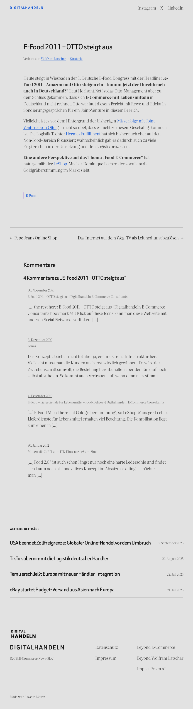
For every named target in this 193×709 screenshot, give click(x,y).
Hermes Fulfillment (83, 134)
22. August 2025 (172, 558)
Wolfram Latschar (53, 58)
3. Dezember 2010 (40, 339)
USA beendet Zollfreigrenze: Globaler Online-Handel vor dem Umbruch (80, 543)
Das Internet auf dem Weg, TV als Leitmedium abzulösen (128, 238)
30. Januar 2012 (38, 445)
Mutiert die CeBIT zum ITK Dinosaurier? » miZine (62, 451)
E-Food (31, 195)
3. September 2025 (170, 542)
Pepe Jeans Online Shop (35, 238)
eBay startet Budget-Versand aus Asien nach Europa (62, 590)
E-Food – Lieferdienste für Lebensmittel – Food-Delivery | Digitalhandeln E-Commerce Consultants (96, 402)
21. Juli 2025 (175, 589)
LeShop (60, 164)
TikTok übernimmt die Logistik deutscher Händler (59, 558)
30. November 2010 (41, 290)
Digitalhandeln (27, 7)
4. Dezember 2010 (40, 395)
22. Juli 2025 (175, 574)
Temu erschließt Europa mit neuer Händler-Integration (65, 574)
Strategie (76, 58)
